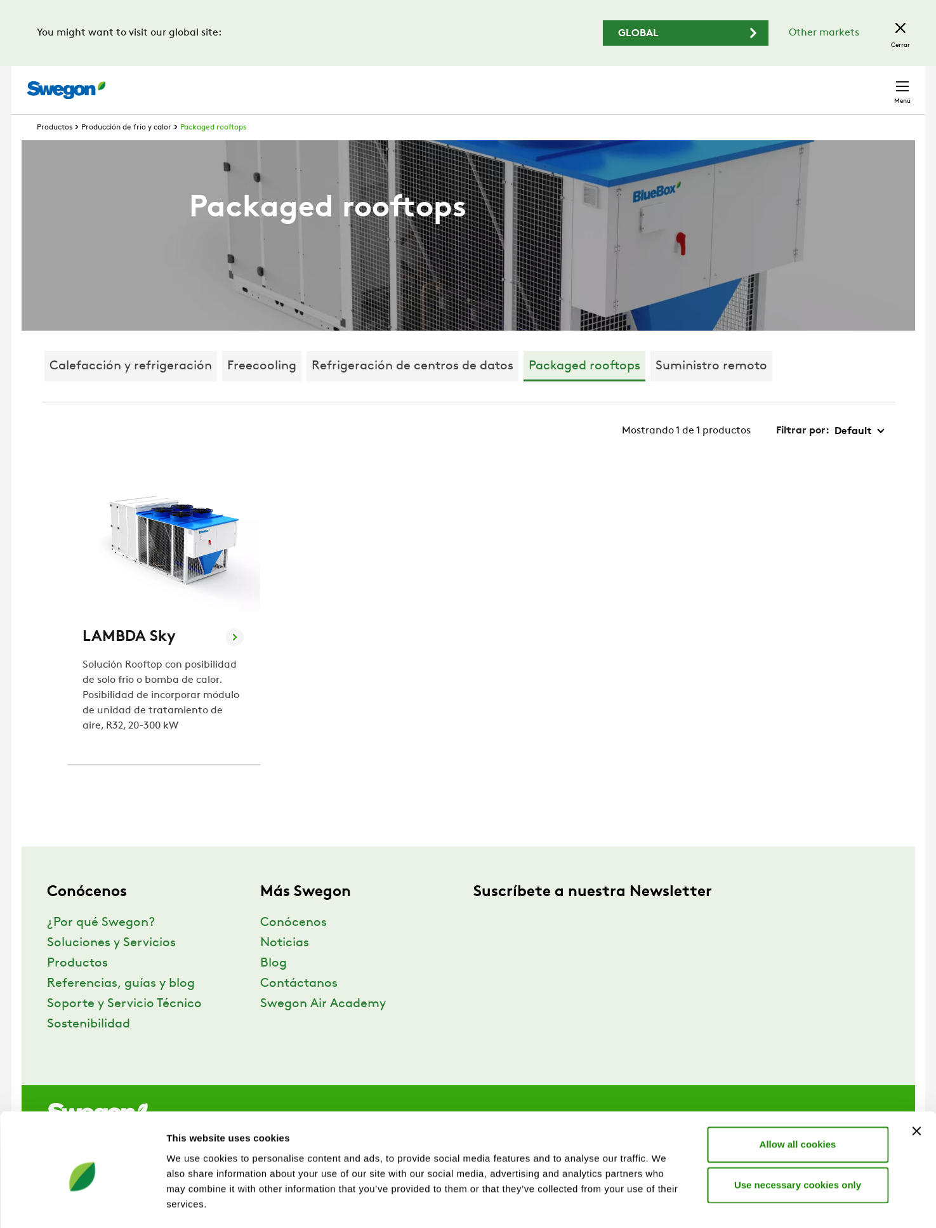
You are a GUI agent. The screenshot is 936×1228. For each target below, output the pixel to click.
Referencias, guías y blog (121, 1007)
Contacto (877, 84)
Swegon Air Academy (323, 1027)
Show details (665, 1203)
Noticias (284, 966)
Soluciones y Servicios (111, 966)
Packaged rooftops (213, 151)
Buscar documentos (610, 84)
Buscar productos (496, 83)
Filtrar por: (802, 454)
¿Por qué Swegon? (101, 946)
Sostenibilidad (88, 1047)
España (813, 83)
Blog (273, 986)
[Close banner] (916, 1079)
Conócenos (293, 946)
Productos (54, 151)
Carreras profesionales (726, 83)
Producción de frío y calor (126, 151)
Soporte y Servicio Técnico (124, 1027)
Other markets (824, 33)
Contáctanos (299, 1007)
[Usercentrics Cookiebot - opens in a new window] (82, 1203)
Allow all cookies (798, 1092)
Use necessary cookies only (797, 1133)
